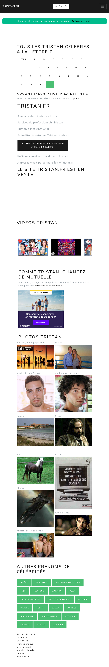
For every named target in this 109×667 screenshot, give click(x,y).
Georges (70, 616)
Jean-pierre (27, 616)
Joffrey (72, 608)
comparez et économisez (48, 285)
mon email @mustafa (68, 582)
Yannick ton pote (31, 599)
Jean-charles (49, 616)
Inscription (73, 98)
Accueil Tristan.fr (26, 634)
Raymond (39, 591)
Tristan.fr (10, 6)
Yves (23, 591)
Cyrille (41, 625)
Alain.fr (58, 625)
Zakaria (57, 591)
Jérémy (24, 582)
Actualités (22, 637)
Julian (55, 608)
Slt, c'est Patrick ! (59, 599)
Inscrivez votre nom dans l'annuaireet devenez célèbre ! (43, 145)
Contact (21, 653)
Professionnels (25, 643)
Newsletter (23, 656)
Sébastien (42, 582)
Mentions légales (26, 650)
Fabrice (25, 625)
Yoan (72, 591)
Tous (23, 59)
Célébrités (61, 6)
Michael (82, 599)
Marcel (25, 608)
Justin (40, 608)
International (24, 647)
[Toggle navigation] (103, 6)
